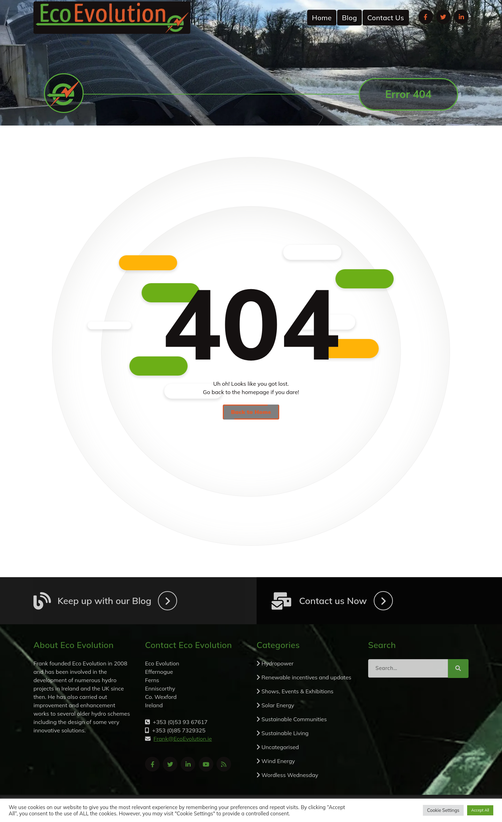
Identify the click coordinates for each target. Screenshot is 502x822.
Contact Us (385, 17)
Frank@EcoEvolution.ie (192, 52)
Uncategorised (280, 747)
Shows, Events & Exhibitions (297, 691)
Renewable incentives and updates (306, 677)
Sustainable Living (285, 733)
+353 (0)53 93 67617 (397, 52)
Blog (349, 17)
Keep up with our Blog (104, 600)
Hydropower (277, 663)
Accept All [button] (480, 810)
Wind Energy (278, 760)
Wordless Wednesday (289, 774)
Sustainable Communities (294, 719)
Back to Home (251, 411)
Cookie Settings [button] (443, 810)
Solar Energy (277, 705)
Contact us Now (333, 600)
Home (322, 17)
